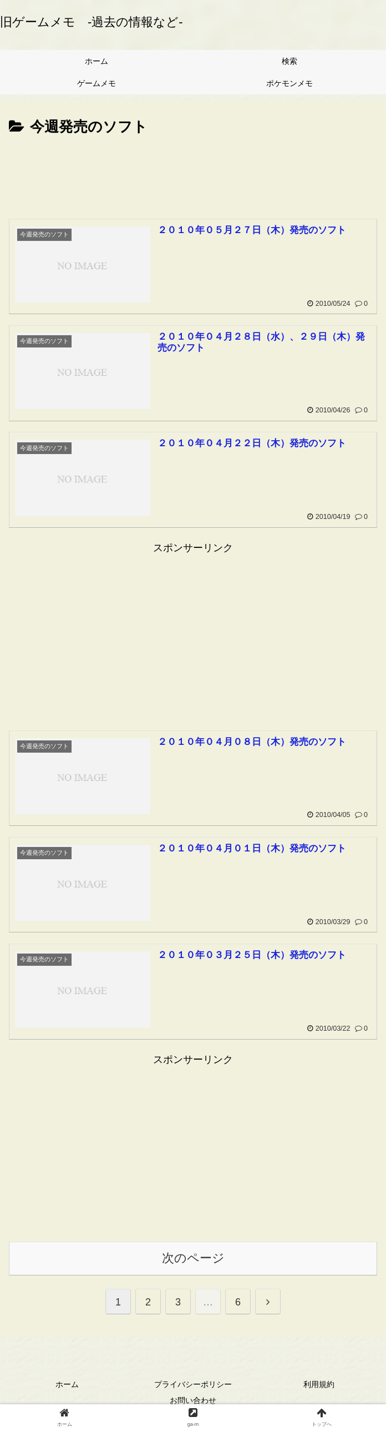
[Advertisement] (193, 172)
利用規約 (318, 1384)
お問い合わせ (193, 1400)
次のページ (193, 1258)
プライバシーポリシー (193, 1384)
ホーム (67, 1384)
